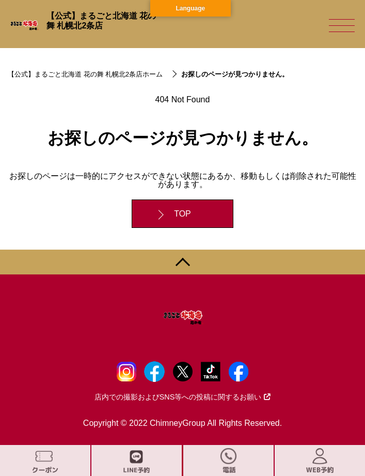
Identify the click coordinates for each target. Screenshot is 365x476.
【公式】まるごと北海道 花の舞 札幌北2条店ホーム (85, 74)
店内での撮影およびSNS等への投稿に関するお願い (182, 397)
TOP (182, 213)
